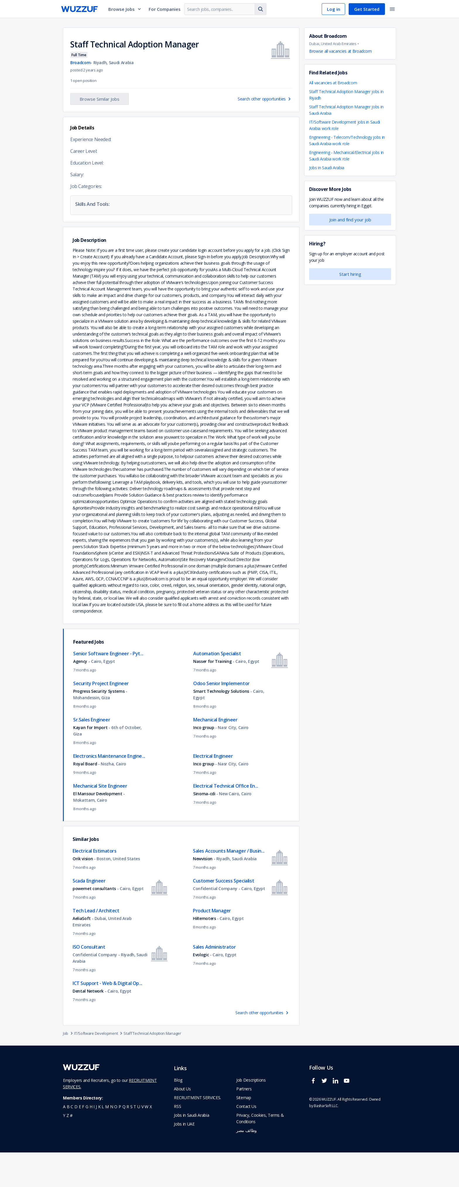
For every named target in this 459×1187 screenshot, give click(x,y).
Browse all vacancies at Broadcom (340, 51)
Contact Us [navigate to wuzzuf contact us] (246, 1141)
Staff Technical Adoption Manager (152, 1067)
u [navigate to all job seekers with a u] (138, 1141)
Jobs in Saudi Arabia (326, 167)
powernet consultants (94, 923)
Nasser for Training (213, 696)
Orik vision (83, 893)
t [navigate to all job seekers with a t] (134, 1141)
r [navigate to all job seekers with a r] (127, 1141)
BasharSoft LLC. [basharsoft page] (326, 1140)
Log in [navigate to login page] (333, 9)
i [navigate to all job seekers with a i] (94, 1141)
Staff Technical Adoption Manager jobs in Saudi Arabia (346, 110)
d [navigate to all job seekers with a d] (76, 1141)
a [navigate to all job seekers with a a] (64, 1141)
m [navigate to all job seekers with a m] (107, 1141)
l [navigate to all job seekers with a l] (103, 1141)
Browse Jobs (125, 9)
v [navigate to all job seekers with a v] (142, 1141)
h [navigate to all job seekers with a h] (91, 1141)
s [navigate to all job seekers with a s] (131, 1141)
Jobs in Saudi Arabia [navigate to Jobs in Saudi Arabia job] (191, 1149)
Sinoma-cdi (204, 828)
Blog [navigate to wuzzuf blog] (178, 1114)
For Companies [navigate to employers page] (165, 9)
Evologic (201, 989)
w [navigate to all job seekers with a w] (146, 1141)
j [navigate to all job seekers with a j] (96, 1141)
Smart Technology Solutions (221, 725)
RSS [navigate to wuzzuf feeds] (177, 1141)
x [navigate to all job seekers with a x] (151, 1141)
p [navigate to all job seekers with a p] (120, 1141)
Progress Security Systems (98, 725)
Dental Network (88, 1025)
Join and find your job (350, 220)
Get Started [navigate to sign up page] (366, 9)
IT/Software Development (99, 1067)
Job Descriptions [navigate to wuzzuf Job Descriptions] (251, 1114)
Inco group (203, 762)
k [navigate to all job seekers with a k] (99, 1141)
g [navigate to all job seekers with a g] (86, 1141)
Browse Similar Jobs (99, 99)
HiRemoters (204, 953)
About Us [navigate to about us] (182, 1123)
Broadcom (80, 62)
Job (68, 1067)
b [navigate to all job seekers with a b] (68, 1141)
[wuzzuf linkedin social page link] (336, 1118)
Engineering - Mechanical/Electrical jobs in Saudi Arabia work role (346, 156)
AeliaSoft (82, 953)
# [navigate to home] (71, 1150)
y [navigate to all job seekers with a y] (64, 1150)
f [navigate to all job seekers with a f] (83, 1141)
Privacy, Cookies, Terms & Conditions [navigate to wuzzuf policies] (260, 1153)
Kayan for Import (90, 762)
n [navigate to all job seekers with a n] (111, 1141)
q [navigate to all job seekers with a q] (124, 1141)
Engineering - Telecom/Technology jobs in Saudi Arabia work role (347, 140)
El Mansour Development (98, 828)
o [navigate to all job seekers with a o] (115, 1141)
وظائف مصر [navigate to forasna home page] (246, 1165)
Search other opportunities (265, 99)
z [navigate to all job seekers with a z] (67, 1150)
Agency (80, 696)
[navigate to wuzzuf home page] (79, 9)
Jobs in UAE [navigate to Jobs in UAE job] (184, 1158)
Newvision (203, 893)
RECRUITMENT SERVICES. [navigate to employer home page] (197, 1132)
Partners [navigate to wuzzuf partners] (243, 1123)
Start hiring (350, 274)
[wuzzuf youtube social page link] (348, 1118)
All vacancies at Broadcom (333, 82)
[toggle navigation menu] (392, 9)
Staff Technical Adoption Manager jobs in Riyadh (346, 95)
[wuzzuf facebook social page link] (314, 1118)
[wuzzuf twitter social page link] (325, 1118)
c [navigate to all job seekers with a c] (72, 1141)
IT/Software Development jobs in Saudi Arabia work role (344, 125)
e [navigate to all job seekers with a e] (80, 1141)
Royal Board (85, 798)
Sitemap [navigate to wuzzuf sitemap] (243, 1132)
